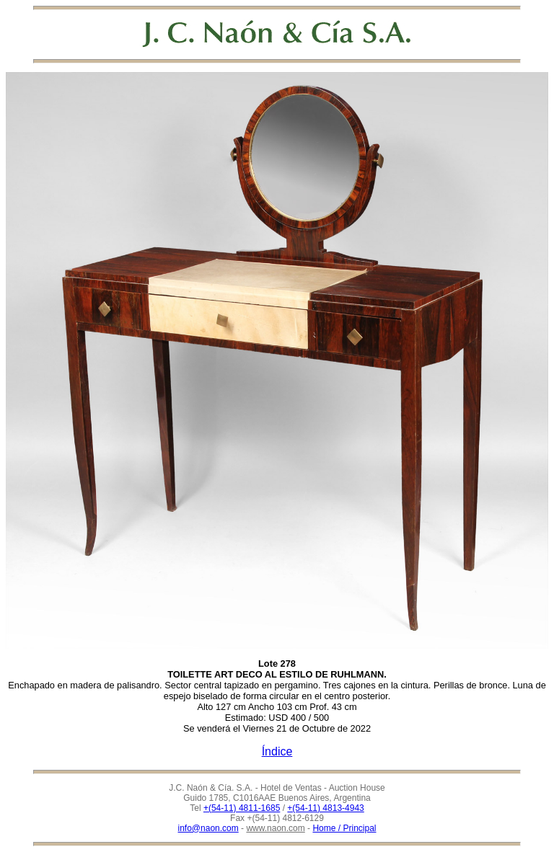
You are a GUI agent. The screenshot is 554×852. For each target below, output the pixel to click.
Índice (277, 751)
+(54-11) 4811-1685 (241, 808)
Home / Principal (344, 828)
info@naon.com (208, 828)
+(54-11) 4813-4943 (325, 808)
